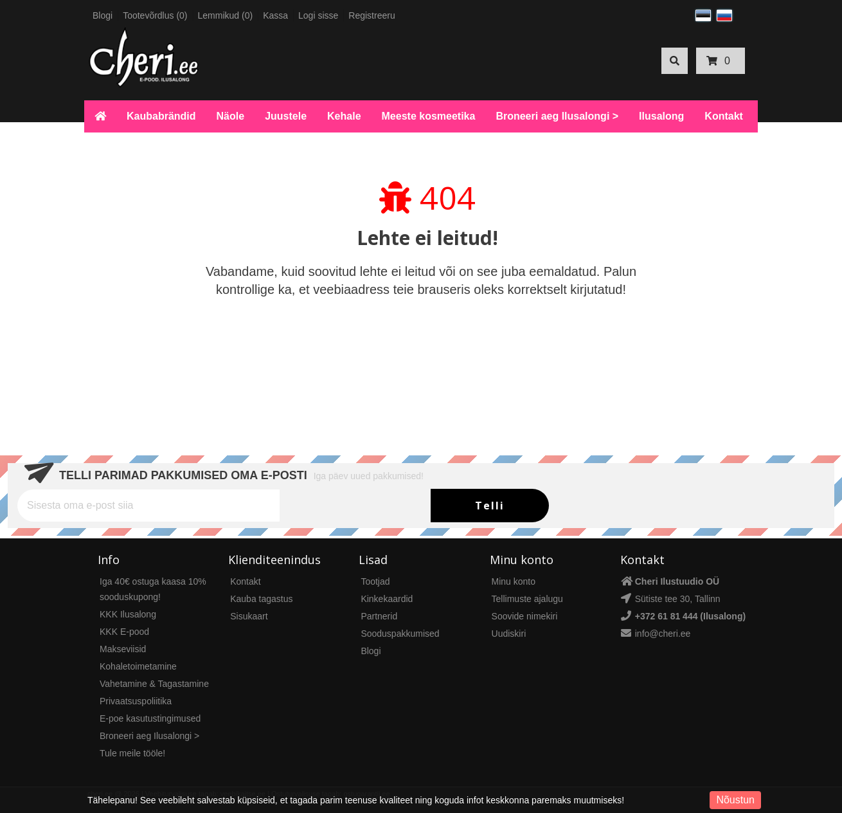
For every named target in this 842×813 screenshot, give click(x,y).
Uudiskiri (509, 633)
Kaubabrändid (161, 116)
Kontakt (723, 116)
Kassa (275, 15)
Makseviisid (123, 649)
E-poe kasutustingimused (150, 718)
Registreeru (371, 15)
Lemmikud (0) (225, 15)
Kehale (344, 116)
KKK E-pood (124, 631)
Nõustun (735, 799)
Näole (231, 116)
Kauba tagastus (261, 599)
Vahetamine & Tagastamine (154, 684)
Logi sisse (318, 15)
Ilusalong (661, 116)
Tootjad (375, 581)
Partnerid (379, 616)
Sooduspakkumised (400, 633)
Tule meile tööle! (132, 753)
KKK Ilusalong (128, 614)
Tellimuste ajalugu (527, 599)
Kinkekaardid (387, 599)
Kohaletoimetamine (138, 666)
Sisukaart (248, 616)
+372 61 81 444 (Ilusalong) (690, 616)
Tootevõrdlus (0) (155, 15)
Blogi (102, 15)
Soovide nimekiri (525, 616)
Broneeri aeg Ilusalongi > (557, 116)
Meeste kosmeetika (429, 116)
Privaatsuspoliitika (136, 701)
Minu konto (513, 581)
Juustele (286, 116)
